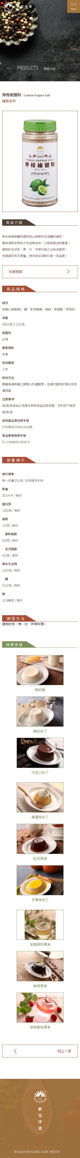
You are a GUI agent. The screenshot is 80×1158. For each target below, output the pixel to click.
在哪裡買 (15, 271)
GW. (63, 1151)
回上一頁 (64, 1050)
